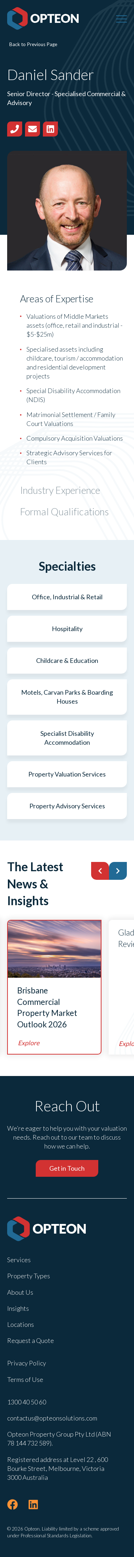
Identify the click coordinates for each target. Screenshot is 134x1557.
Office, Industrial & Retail (67, 597)
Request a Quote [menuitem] (30, 1340)
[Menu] (121, 18)
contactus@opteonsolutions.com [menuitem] (52, 1418)
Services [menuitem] (19, 1260)
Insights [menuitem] (18, 1308)
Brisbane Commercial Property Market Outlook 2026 (47, 1007)
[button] (100, 871)
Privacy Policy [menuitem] (26, 1363)
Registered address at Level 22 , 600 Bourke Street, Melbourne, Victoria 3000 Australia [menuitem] (57, 1468)
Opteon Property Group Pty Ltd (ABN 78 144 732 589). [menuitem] (59, 1438)
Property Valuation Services (67, 774)
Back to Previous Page (33, 44)
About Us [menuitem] (20, 1292)
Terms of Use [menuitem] (25, 1379)
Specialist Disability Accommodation (67, 737)
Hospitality (67, 629)
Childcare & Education (67, 660)
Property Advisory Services (67, 806)
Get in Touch (67, 1168)
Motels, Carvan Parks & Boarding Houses (67, 696)
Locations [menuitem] (20, 1324)
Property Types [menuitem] (28, 1276)
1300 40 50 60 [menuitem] (26, 1402)
